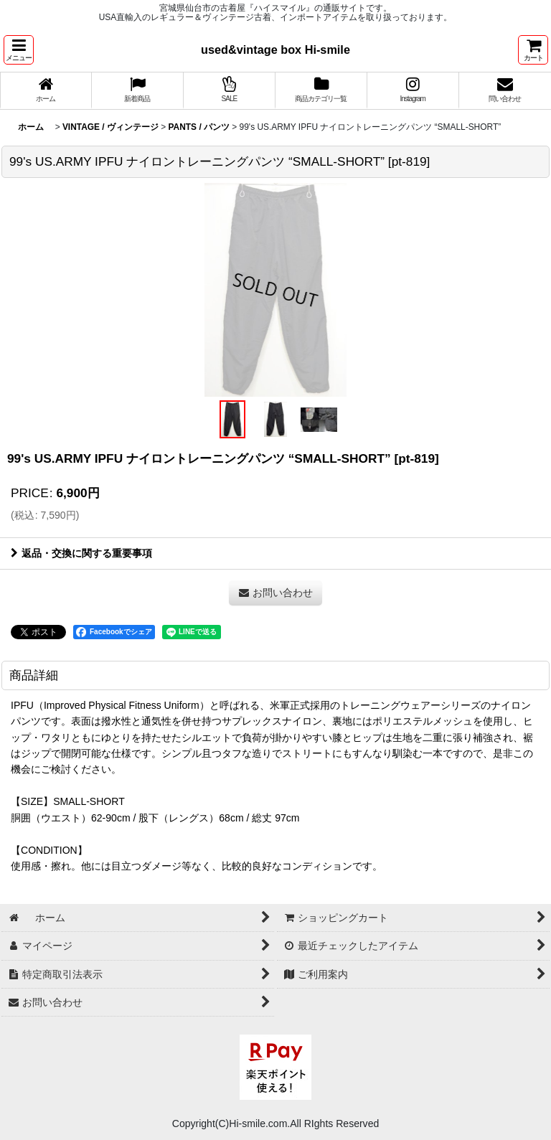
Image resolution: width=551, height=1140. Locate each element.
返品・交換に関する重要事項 (81, 553)
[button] (19, 50)
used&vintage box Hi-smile (275, 49)
